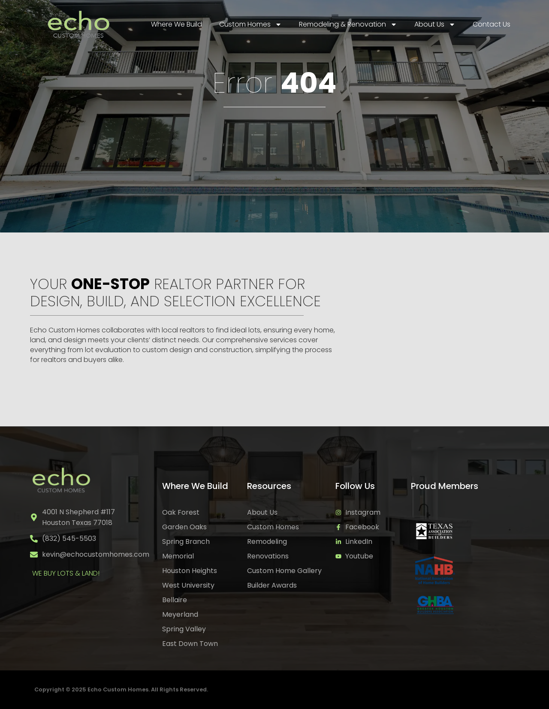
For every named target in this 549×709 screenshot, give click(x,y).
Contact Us (491, 24)
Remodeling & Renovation (348, 24)
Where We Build (176, 24)
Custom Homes (250, 24)
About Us (434, 24)
